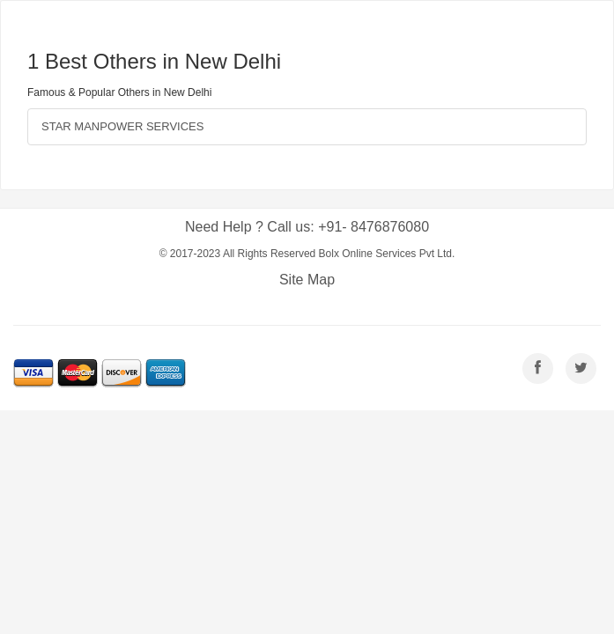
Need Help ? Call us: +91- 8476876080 (307, 226)
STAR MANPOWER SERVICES (122, 126)
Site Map (307, 279)
